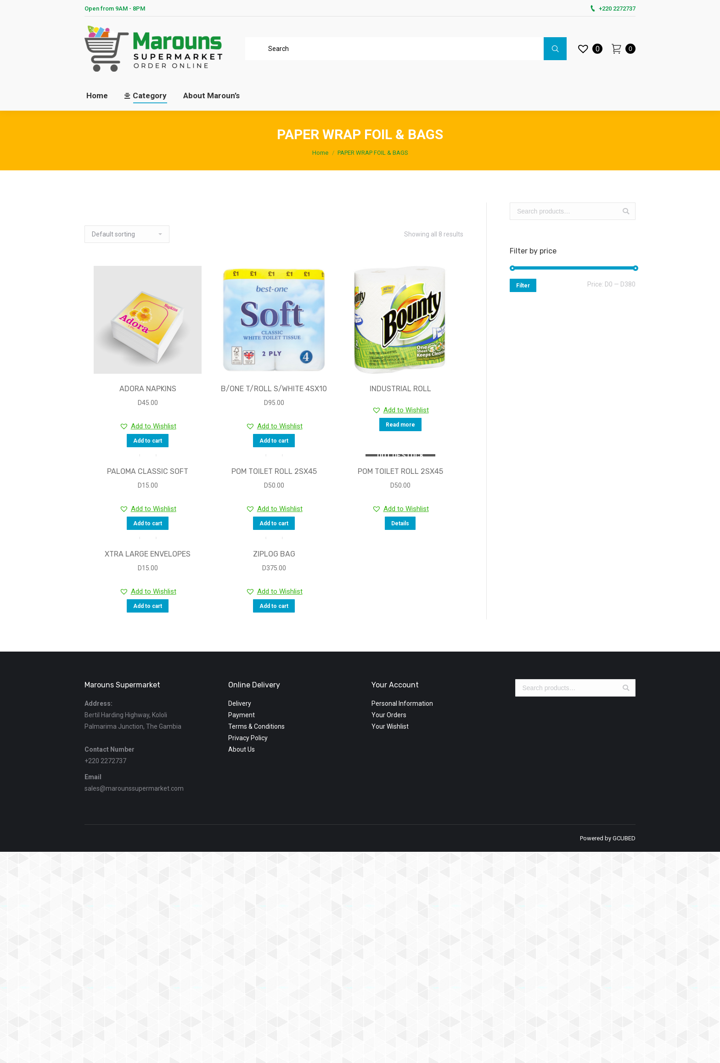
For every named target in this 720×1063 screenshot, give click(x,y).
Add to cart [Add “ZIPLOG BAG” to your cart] (273, 606)
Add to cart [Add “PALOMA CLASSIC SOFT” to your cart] (147, 523)
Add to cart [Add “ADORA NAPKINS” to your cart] (147, 441)
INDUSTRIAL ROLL (400, 388)
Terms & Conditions (256, 726)
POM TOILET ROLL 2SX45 (274, 471)
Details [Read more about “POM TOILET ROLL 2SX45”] (400, 523)
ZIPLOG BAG (274, 554)
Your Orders (388, 715)
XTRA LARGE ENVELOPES (148, 554)
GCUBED (624, 838)
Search (625, 211)
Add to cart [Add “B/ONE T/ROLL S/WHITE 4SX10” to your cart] (273, 441)
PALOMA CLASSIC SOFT (147, 471)
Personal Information (402, 703)
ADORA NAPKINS (147, 388)
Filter (523, 285)
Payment (241, 715)
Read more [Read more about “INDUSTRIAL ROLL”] (400, 425)
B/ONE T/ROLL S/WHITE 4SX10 (274, 388)
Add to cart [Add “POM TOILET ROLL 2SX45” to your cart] (273, 523)
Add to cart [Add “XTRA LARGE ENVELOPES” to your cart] (147, 606)
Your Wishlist (390, 726)
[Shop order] (126, 234)
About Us (241, 749)
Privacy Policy (248, 738)
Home (320, 152)
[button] (147, 426)
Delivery (239, 703)
